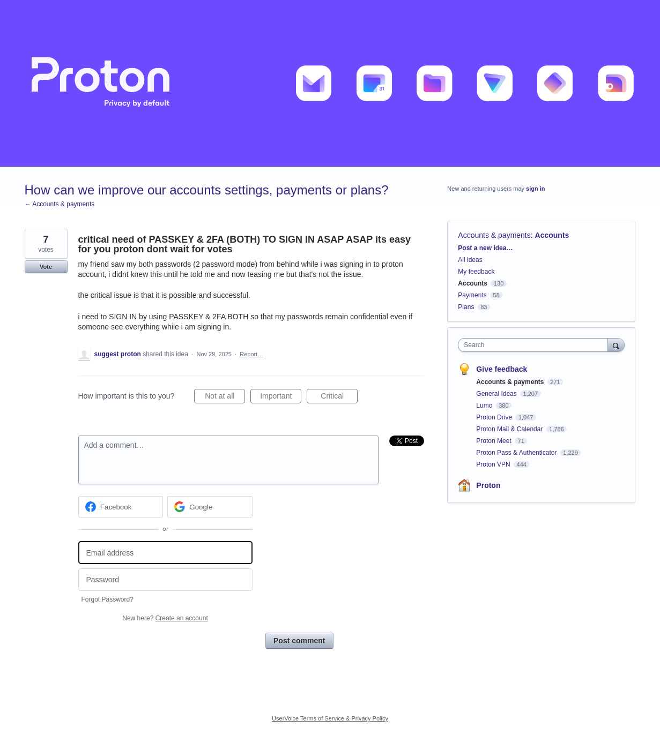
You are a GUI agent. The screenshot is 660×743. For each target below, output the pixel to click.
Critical (339, 397)
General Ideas (497, 393)
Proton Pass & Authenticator (517, 452)
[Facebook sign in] (121, 506)
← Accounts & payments (60, 204)
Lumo (485, 405)
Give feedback (501, 369)
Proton (488, 485)
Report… (251, 354)
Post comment (299, 640)
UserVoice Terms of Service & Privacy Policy (330, 718)
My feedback (476, 271)
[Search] (616, 344)
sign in (535, 188)
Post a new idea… (485, 248)
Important (280, 397)
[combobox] (535, 345)
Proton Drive (495, 417)
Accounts (552, 235)
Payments (472, 295)
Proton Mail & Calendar (510, 429)
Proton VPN (494, 464)
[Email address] (165, 552)
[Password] (165, 579)
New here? (164, 618)
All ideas (470, 260)
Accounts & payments (494, 235)
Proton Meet (494, 441)
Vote (46, 267)
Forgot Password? (107, 599)
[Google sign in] (210, 506)
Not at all (225, 397)
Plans (466, 307)
